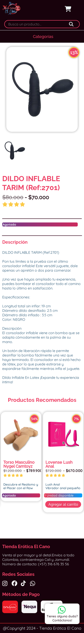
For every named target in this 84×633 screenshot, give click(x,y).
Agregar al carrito (63, 504)
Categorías (43, 36)
